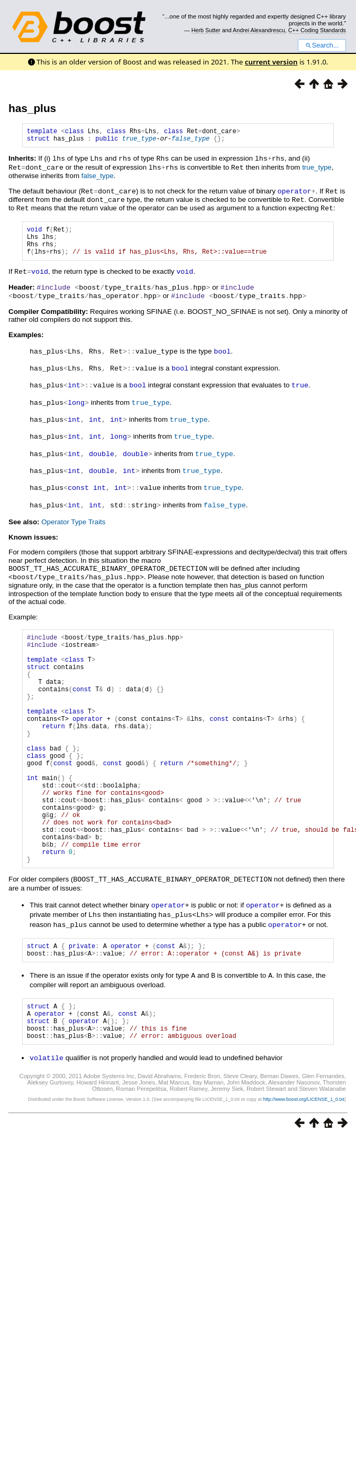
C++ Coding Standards (317, 30)
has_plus (32, 108)
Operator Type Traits (73, 522)
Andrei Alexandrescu (259, 30)
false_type (190, 141)
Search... (322, 45)
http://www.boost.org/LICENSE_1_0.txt (303, 1155)
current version (271, 62)
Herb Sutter (206, 30)
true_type (139, 141)
